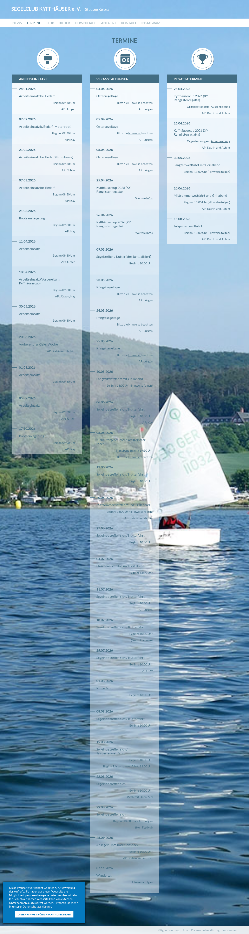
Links (185, 930)
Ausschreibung (220, 106)
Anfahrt (109, 24)
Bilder (64, 24)
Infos (149, 198)
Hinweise (134, 102)
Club (50, 24)
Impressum (229, 930)
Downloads (86, 24)
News (17, 24)
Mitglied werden (168, 930)
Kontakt (129, 24)
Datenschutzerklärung (37, 906)
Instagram (151, 24)
